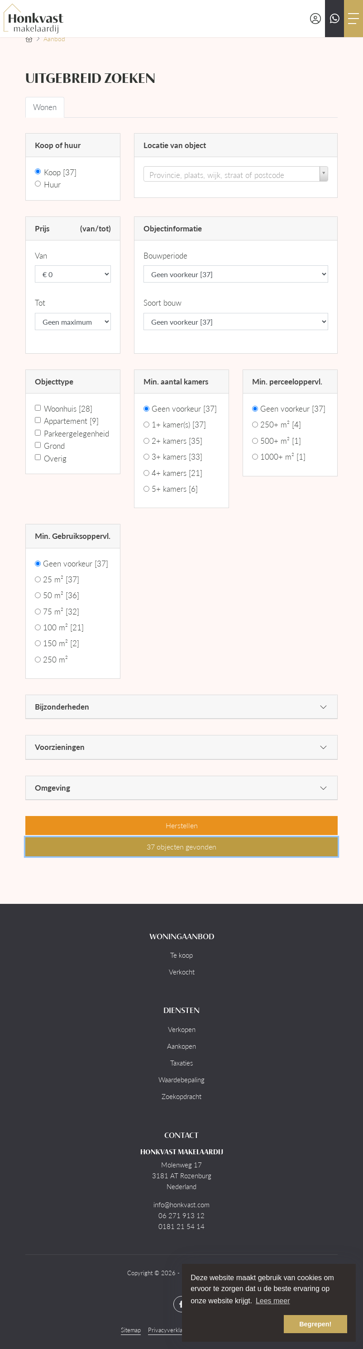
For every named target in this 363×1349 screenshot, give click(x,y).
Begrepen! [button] (315, 1324)
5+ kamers (175, 488)
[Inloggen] (315, 18)
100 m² (63, 627)
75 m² (61, 611)
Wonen (45, 106)
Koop (60, 172)
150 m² (61, 643)
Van (41, 255)
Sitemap (131, 1330)
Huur (52, 184)
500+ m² (280, 440)
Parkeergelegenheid (76, 433)
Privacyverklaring (170, 1330)
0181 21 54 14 (181, 1226)
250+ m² (280, 424)
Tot (40, 302)
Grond (54, 445)
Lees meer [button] (273, 1301)
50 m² (61, 595)
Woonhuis (68, 408)
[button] (181, 825)
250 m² (55, 659)
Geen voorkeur (184, 408)
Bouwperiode (165, 255)
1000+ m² (283, 456)
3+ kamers (177, 456)
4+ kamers (177, 472)
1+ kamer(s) (179, 424)
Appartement (71, 420)
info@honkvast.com (181, 1205)
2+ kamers (177, 440)
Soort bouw (162, 302)
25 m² (61, 579)
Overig (55, 458)
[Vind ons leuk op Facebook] (181, 1304)
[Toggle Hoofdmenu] (353, 18)
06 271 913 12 (181, 1215)
